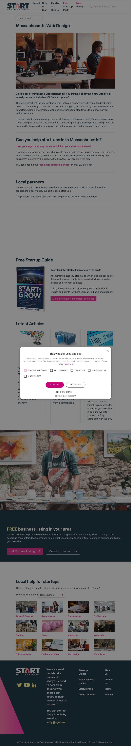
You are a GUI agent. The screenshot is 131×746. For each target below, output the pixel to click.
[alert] (65, 373)
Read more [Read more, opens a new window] (68, 364)
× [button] (108, 351)
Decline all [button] (75, 384)
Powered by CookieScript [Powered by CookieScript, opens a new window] (65, 396)
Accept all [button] (55, 384)
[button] (25, 370)
